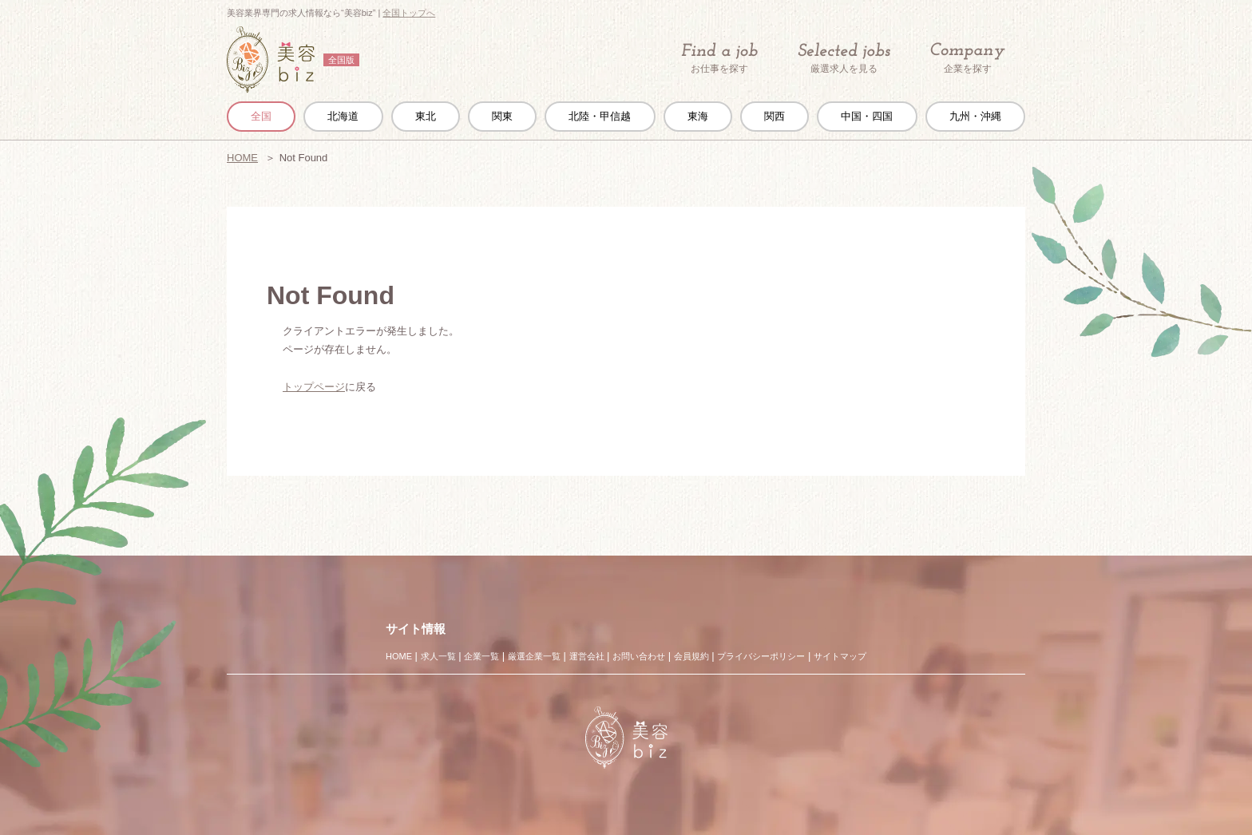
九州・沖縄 (975, 116)
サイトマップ (840, 656)
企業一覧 (481, 656)
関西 (774, 116)
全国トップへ (408, 13)
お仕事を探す (719, 58)
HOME (242, 158)
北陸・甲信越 (600, 116)
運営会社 (586, 656)
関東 (502, 116)
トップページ (314, 387)
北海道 (343, 116)
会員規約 (691, 656)
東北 (425, 116)
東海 (697, 116)
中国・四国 (867, 116)
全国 (261, 116)
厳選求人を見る (844, 58)
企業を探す (967, 58)
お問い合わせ (638, 656)
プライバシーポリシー (761, 656)
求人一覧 (438, 656)
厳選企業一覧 (534, 656)
